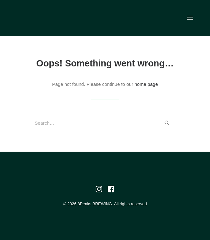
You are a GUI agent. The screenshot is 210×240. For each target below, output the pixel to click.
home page (146, 84)
